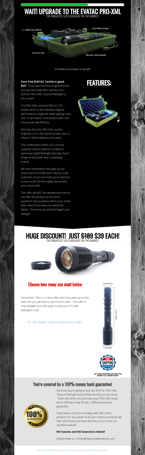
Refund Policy (79, 450)
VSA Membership (93, 450)
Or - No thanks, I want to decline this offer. (55, 322)
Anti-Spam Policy (65, 450)
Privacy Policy (42, 450)
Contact (105, 450)
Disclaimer (53, 450)
